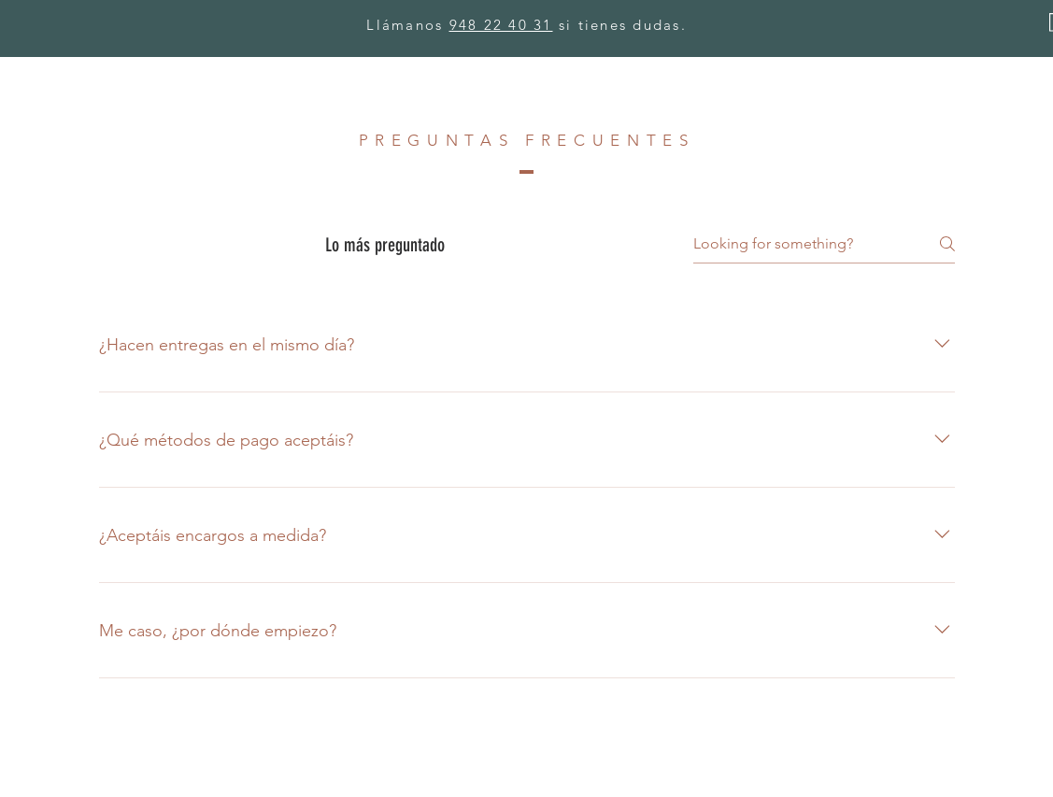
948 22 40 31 (501, 25)
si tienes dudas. (620, 25)
